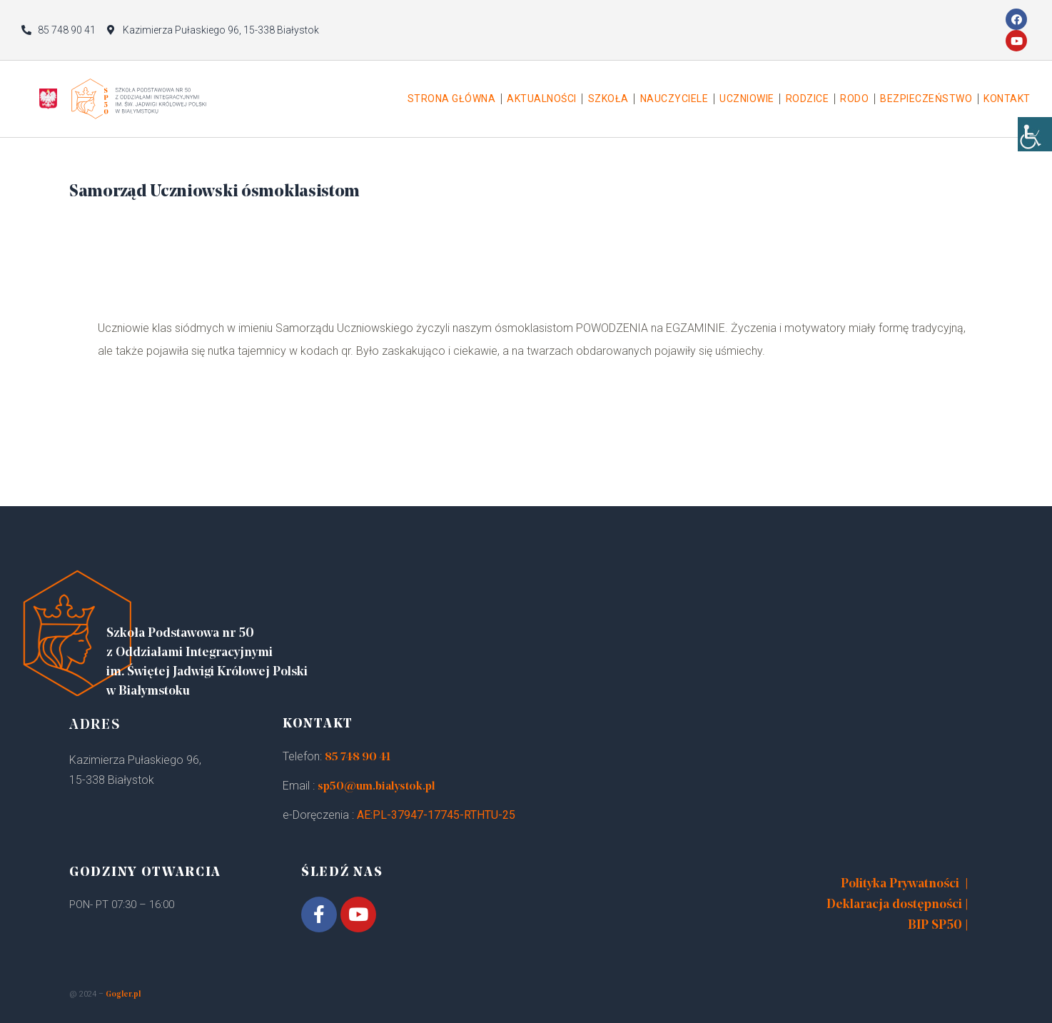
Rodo (854, 98)
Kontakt (1007, 98)
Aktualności (542, 98)
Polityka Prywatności (900, 884)
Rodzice (807, 98)
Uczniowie (746, 98)
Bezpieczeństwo (926, 98)
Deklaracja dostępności (894, 905)
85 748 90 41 (357, 757)
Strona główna (452, 98)
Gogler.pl (123, 995)
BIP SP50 (935, 925)
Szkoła (608, 98)
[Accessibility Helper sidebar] (1035, 143)
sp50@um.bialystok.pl (376, 786)
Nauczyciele (674, 98)
